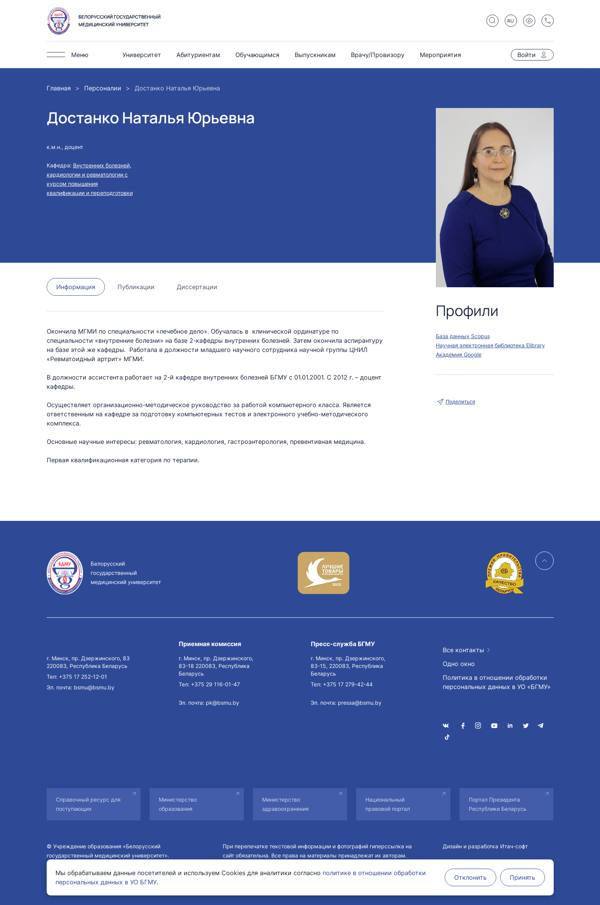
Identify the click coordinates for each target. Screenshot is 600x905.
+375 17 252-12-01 (83, 676)
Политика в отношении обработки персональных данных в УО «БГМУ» (497, 682)
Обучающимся (257, 55)
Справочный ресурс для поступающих (88, 804)
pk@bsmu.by (222, 702)
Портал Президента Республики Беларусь (498, 804)
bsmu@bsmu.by (94, 687)
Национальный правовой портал (387, 804)
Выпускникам (315, 55)
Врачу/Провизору (377, 55)
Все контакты (463, 650)
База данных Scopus (463, 336)
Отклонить (470, 877)
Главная (59, 88)
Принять (522, 877)
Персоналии (102, 88)
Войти (526, 55)
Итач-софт (514, 846)
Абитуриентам (198, 55)
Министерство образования (178, 804)
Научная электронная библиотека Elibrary (490, 345)
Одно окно (459, 664)
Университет (141, 55)
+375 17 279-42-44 (348, 684)
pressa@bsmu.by (360, 702)
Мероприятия (440, 55)
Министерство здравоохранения (285, 804)
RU (510, 21)
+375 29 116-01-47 (215, 684)
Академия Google (458, 354)
